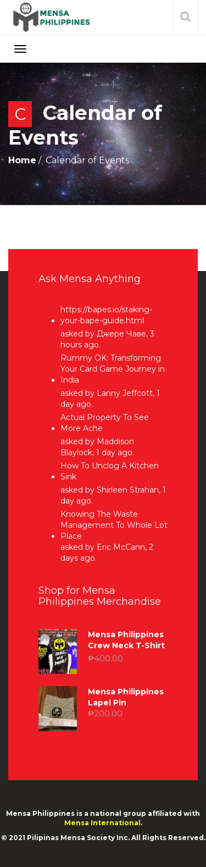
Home (22, 160)
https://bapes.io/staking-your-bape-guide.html (106, 315)
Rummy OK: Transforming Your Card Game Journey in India (112, 369)
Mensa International (102, 823)
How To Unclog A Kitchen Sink (109, 471)
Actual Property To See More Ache (104, 422)
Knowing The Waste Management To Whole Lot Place (114, 525)
